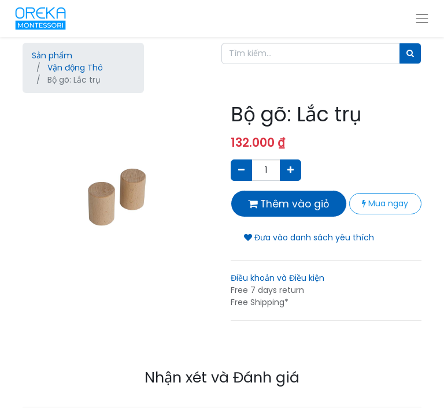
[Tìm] (410, 53)
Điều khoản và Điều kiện (277, 278)
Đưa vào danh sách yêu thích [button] (309, 237)
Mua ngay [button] (385, 203)
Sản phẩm (52, 55)
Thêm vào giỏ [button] (289, 204)
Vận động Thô (75, 67)
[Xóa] (241, 170)
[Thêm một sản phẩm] (290, 170)
